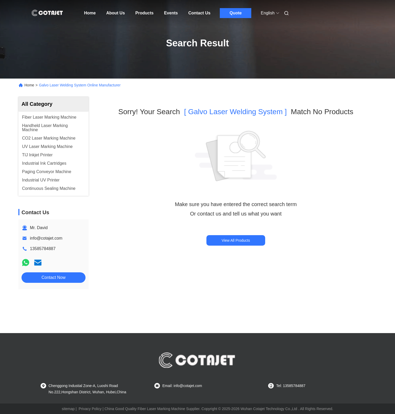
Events (171, 13)
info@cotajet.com (46, 238)
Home (90, 13)
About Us (115, 13)
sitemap (68, 409)
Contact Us (199, 13)
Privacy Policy (90, 409)
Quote (235, 13)
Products (144, 13)
